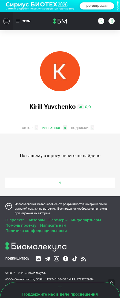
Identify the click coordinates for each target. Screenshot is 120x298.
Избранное (54, 127)
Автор (30, 127)
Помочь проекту (20, 225)
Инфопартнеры (86, 220)
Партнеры (58, 220)
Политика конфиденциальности (36, 230)
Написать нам (53, 225)
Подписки (82, 127)
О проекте (15, 220)
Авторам (36, 220)
